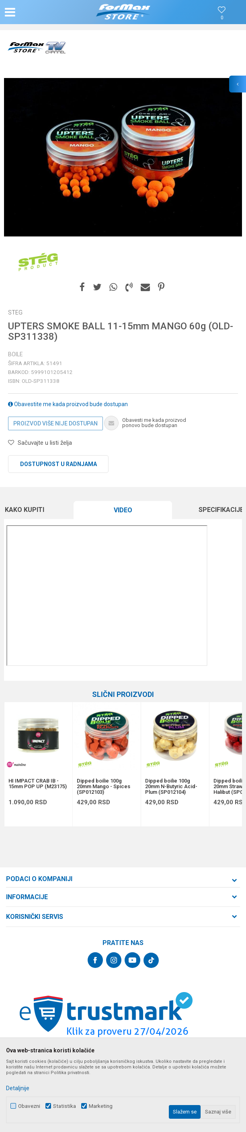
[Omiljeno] (222, 18)
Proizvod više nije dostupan (55, 423)
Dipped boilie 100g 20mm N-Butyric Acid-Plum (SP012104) (171, 786)
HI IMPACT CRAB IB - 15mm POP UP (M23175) (37, 783)
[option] (123, 157)
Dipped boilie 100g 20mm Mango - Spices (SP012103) (103, 786)
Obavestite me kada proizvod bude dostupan (68, 404)
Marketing (101, 1106)
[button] (41, 12)
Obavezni (29, 1106)
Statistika (64, 1106)
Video (123, 510)
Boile (15, 354)
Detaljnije (17, 1088)
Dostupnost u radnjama (58, 464)
